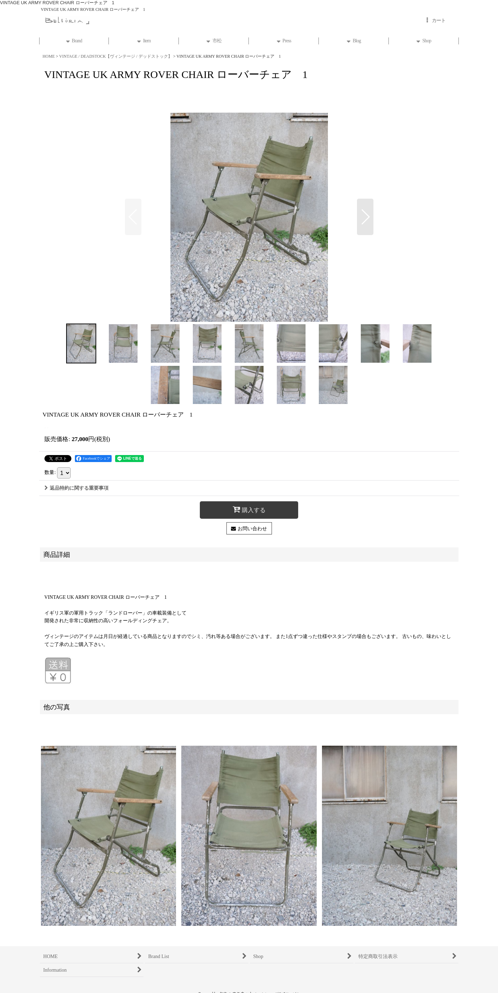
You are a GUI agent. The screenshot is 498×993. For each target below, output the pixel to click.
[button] (133, 217)
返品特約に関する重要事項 (76, 488)
